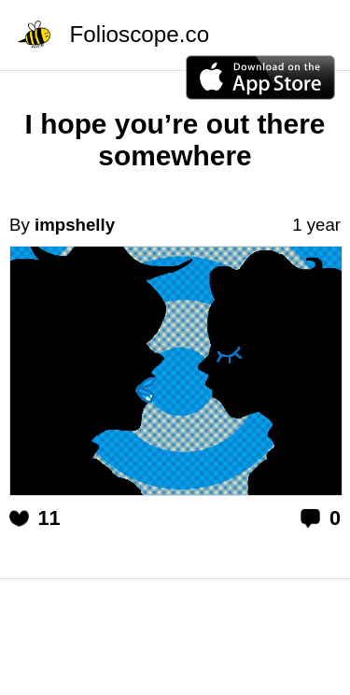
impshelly (75, 224)
